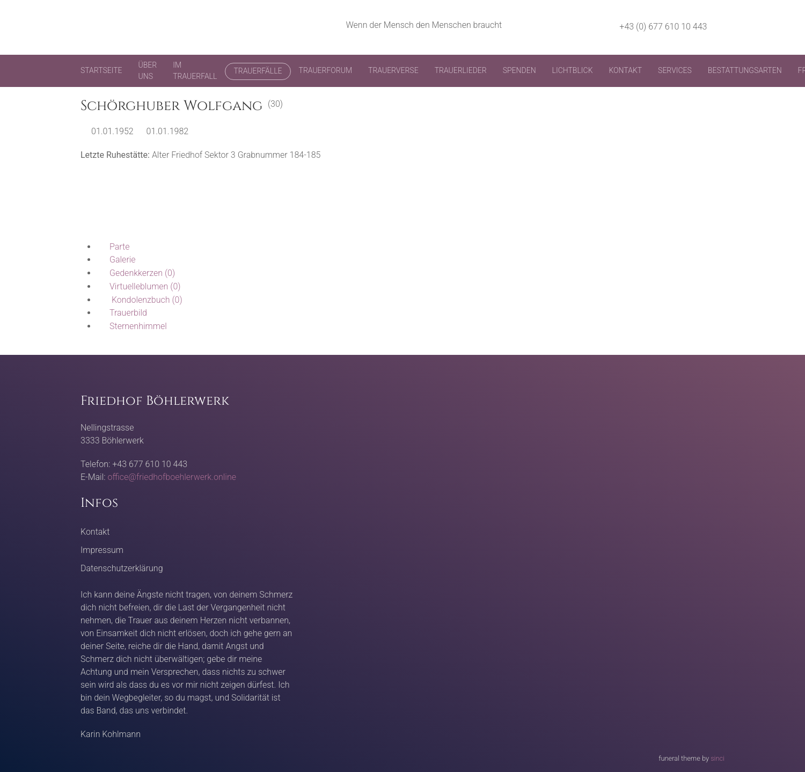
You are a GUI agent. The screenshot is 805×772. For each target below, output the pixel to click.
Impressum (101, 550)
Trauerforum (326, 70)
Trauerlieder (461, 70)
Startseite (101, 70)
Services (675, 70)
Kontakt (625, 70)
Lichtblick (572, 70)
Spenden (519, 70)
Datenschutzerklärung (121, 568)
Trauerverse (393, 70)
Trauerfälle (257, 71)
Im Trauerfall (195, 71)
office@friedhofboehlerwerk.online (172, 477)
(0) (136, 273)
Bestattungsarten (745, 70)
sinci (717, 758)
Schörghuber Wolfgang (171, 106)
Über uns (147, 71)
